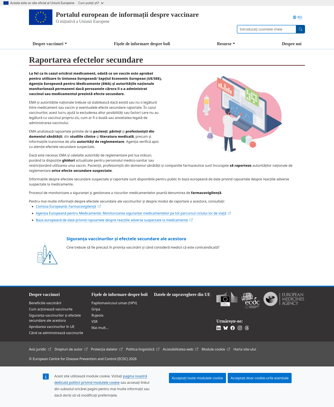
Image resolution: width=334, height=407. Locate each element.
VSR (94, 321)
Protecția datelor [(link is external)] (107, 349)
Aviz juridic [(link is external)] (40, 349)
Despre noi (291, 43)
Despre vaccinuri (48, 43)
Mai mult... (99, 327)
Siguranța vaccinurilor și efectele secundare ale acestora (126, 238)
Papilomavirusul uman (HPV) (114, 303)
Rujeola (97, 315)
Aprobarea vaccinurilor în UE (52, 326)
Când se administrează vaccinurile (56, 332)
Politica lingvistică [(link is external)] (142, 349)
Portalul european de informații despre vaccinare (127, 14)
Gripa (95, 309)
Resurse (224, 43)
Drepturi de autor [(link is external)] (71, 349)
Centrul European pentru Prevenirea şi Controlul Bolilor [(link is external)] (250, 300)
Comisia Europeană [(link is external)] (227, 299)
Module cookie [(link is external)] (216, 349)
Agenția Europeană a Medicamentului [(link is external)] (283, 299)
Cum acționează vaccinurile (50, 309)
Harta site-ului (244, 349)
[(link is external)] (68, 206)
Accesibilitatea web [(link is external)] (180, 349)
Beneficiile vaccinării (45, 303)
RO (297, 17)
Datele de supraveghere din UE (182, 294)
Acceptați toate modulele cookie (197, 378)
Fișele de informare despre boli (142, 43)
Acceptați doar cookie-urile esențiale (260, 378)
